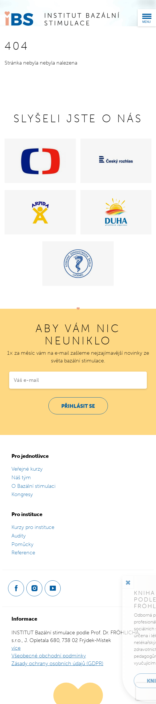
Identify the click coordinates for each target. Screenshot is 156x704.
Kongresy (22, 494)
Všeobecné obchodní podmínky (48, 656)
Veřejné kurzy (27, 469)
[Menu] (147, 17)
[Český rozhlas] (116, 161)
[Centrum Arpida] (40, 212)
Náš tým (21, 477)
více (16, 648)
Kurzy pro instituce (32, 527)
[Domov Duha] (116, 212)
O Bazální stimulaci (33, 486)
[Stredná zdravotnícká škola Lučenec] (78, 263)
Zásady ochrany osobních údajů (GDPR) (57, 663)
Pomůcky (22, 544)
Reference (23, 552)
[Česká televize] (40, 161)
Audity (18, 536)
